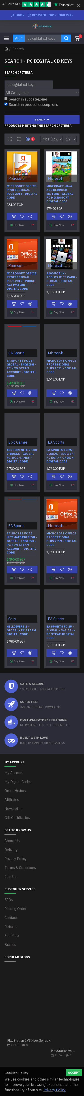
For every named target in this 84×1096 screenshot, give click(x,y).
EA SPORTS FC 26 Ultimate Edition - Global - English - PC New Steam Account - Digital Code (22, 543)
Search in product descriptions (31, 104)
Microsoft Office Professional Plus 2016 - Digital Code (22, 191)
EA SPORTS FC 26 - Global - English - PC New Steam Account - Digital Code (21, 368)
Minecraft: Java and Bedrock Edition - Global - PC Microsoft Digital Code (60, 193)
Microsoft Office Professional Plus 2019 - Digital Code (61, 539)
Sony (12, 619)
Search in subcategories (26, 99)
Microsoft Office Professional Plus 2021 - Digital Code (61, 366)
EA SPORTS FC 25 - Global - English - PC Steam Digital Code (60, 632)
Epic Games (18, 442)
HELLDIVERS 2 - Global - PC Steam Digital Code (21, 630)
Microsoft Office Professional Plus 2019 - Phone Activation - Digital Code (22, 281)
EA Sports (16, 353)
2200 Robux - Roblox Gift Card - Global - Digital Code (61, 279)
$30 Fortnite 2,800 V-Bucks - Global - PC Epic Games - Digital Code (22, 455)
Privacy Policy (54, 1090)
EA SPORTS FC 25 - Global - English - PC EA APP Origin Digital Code (60, 455)
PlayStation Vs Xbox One (64, 1051)
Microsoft (16, 178)
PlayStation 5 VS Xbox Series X (29, 1040)
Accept (74, 1073)
